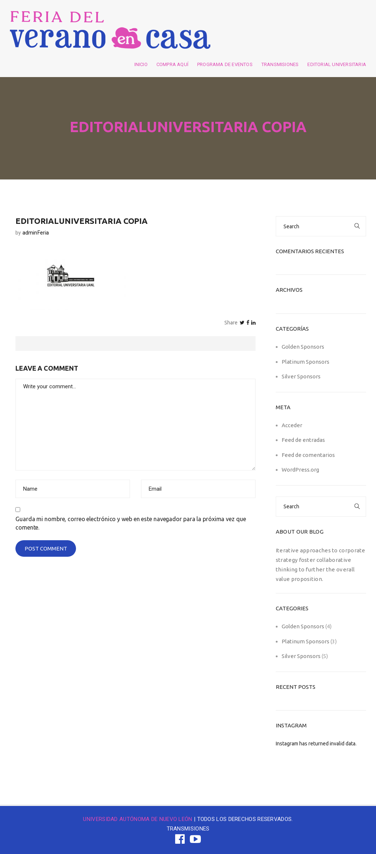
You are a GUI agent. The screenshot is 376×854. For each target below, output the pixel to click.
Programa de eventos (225, 64)
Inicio (141, 64)
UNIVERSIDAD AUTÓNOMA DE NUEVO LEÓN (137, 819)
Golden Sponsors (303, 347)
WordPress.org (300, 469)
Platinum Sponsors (305, 362)
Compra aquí (172, 64)
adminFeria (35, 233)
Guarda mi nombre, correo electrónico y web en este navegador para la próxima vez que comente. (130, 523)
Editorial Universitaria (336, 64)
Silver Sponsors (301, 376)
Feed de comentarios (308, 455)
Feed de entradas (303, 440)
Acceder (292, 425)
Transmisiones (280, 64)
